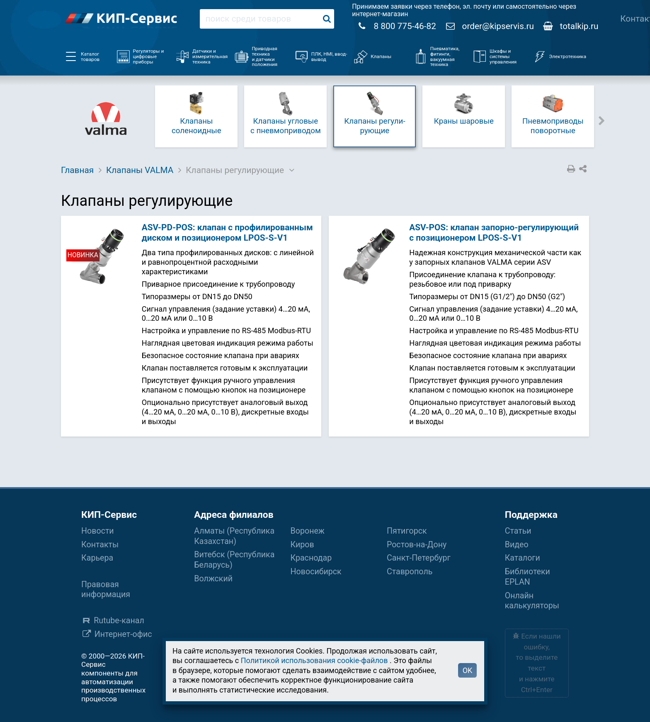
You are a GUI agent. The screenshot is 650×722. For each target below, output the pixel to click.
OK (468, 670)
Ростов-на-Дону (416, 544)
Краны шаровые (464, 108)
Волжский (213, 578)
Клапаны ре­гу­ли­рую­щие (374, 112)
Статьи (518, 531)
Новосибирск (316, 571)
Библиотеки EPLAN (527, 577)
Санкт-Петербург (419, 558)
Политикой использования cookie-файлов (314, 660)
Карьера (97, 558)
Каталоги (522, 558)
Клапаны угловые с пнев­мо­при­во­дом (285, 112)
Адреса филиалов (233, 514)
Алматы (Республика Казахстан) (234, 536)
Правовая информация (105, 590)
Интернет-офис (123, 634)
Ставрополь (409, 571)
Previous (145, 120)
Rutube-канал (119, 620)
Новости (97, 531)
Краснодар (311, 558)
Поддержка (531, 514)
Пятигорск (407, 531)
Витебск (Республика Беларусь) (234, 560)
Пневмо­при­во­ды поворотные (553, 112)
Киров (302, 544)
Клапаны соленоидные (196, 112)
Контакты (100, 544)
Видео (517, 544)
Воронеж (308, 531)
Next (602, 120)
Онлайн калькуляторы (532, 601)
